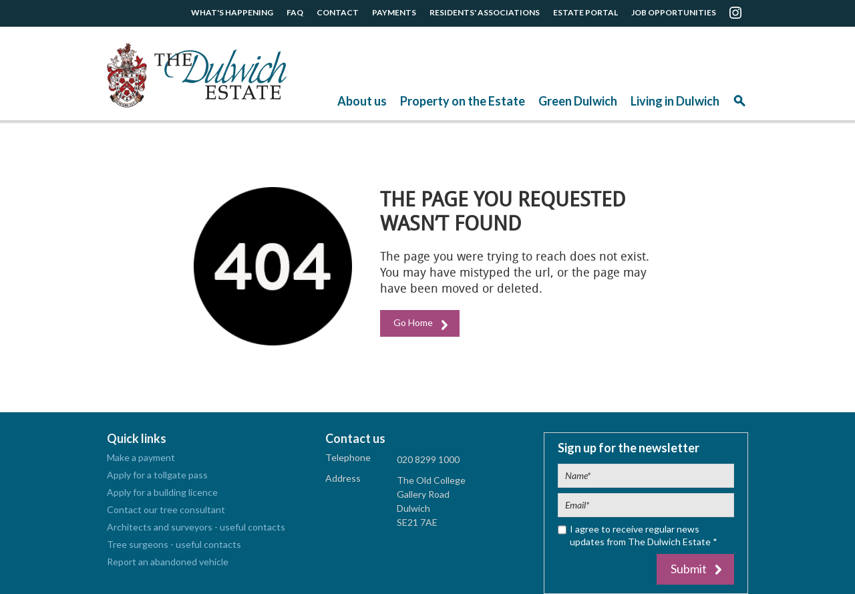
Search (739, 105)
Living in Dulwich (675, 101)
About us (362, 101)
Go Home (413, 322)
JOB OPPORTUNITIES (673, 12)
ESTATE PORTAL (585, 12)
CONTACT (338, 12)
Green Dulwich (577, 101)
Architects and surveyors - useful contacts (196, 527)
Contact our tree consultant (166, 509)
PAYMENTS (394, 12)
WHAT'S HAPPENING (232, 12)
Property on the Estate (462, 101)
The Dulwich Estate (197, 75)
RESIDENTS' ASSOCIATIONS (485, 12)
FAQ (295, 12)
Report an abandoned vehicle (167, 561)
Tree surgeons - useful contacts (174, 544)
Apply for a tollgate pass (157, 474)
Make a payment (141, 457)
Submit (689, 568)
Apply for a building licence (162, 492)
